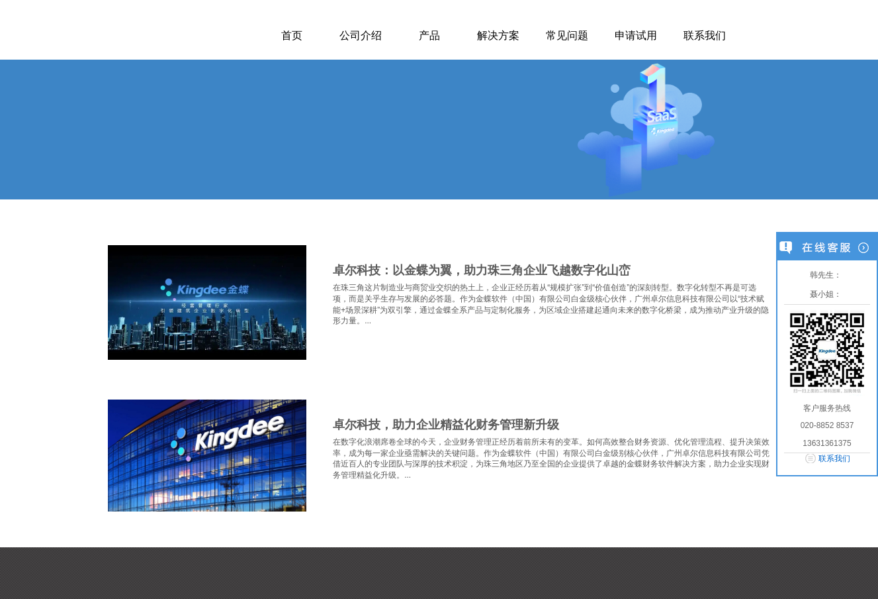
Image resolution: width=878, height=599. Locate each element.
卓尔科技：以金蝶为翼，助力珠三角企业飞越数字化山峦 (482, 270)
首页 (291, 35)
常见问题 (567, 35)
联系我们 (704, 35)
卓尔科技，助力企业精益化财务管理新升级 (446, 424)
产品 (429, 35)
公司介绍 (360, 35)
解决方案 (498, 35)
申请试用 (636, 35)
